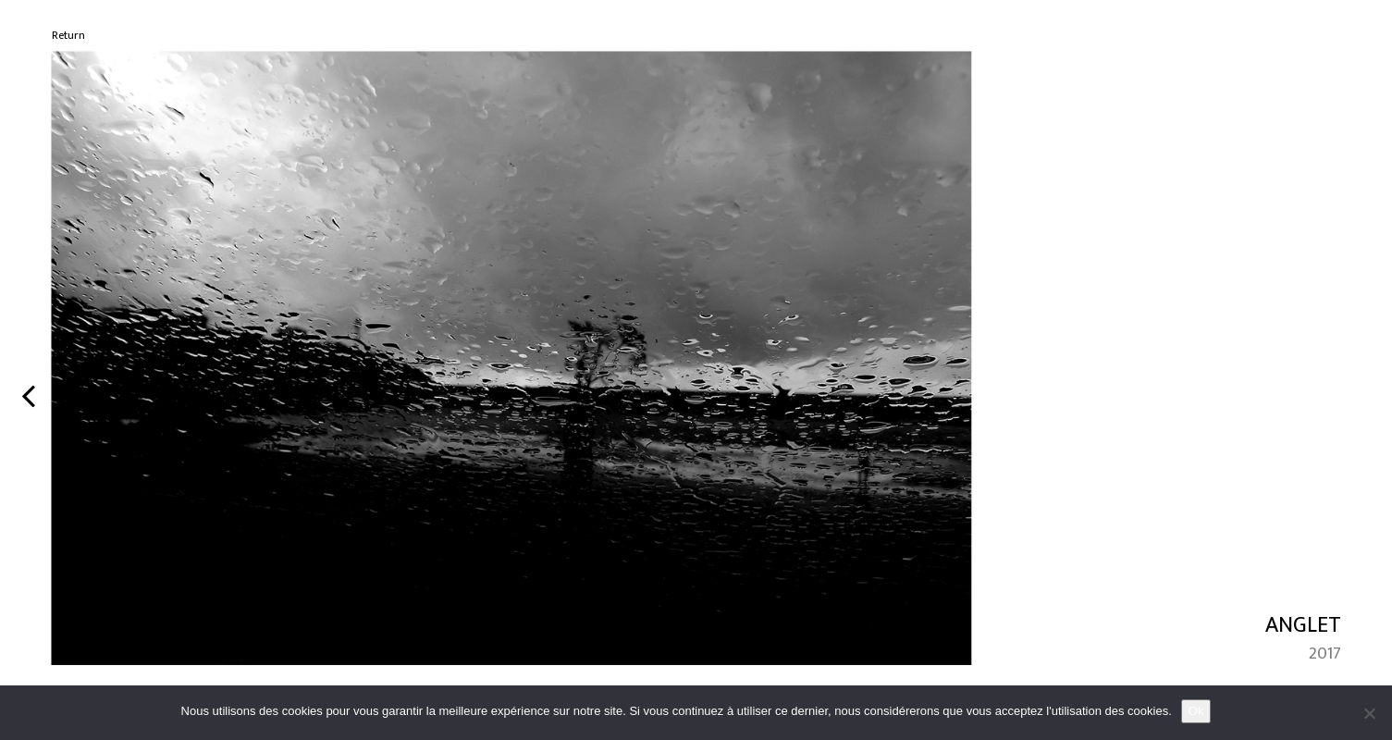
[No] (1369, 713)
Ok (1196, 711)
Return (68, 35)
